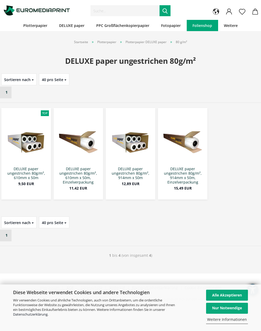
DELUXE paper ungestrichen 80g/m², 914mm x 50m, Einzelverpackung (183, 175)
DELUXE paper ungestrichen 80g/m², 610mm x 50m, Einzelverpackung (78, 175)
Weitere (231, 25)
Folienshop (202, 25)
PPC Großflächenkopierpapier (122, 25)
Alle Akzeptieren (227, 295)
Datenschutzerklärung (30, 314)
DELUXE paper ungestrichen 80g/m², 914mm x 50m (130, 173)
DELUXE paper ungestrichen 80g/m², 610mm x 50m (26, 173)
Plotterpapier (35, 25)
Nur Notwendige (227, 307)
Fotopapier (171, 25)
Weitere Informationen (227, 319)
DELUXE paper (71, 25)
